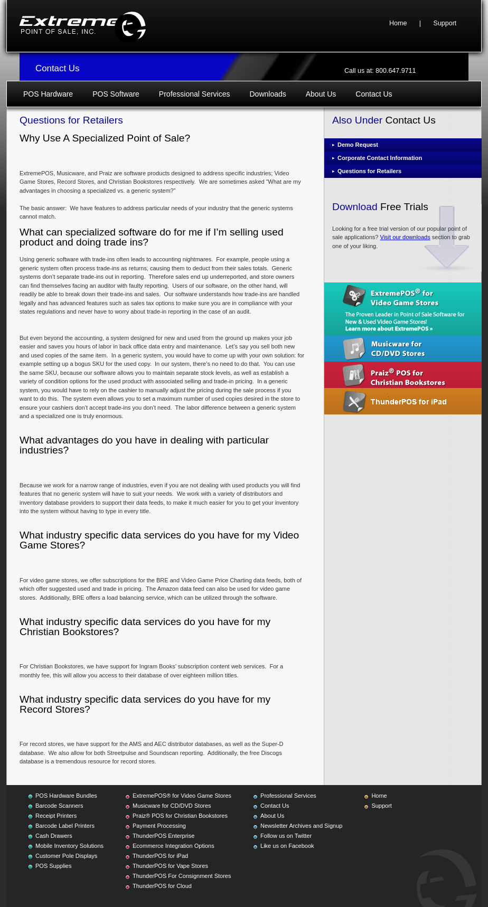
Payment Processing (159, 826)
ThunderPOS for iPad (160, 856)
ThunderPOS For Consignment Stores (182, 876)
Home (398, 23)
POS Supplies (53, 866)
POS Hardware (48, 94)
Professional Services (194, 94)
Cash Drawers (53, 836)
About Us (321, 94)
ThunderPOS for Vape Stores (170, 866)
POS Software (115, 94)
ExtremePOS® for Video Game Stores (182, 795)
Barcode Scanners (59, 805)
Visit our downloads (405, 237)
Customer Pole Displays (66, 856)
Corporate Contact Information (379, 158)
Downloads (267, 94)
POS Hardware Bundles (66, 795)
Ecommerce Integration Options (173, 846)
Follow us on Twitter (286, 836)
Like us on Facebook (287, 846)
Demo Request (357, 144)
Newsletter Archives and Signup (301, 826)
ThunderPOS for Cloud (162, 886)
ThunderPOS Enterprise (163, 836)
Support (445, 23)
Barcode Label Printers (65, 826)
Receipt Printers (56, 815)
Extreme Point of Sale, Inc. (82, 25)
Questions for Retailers (369, 171)
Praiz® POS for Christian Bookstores (180, 815)
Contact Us (373, 94)
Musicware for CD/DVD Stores (172, 805)
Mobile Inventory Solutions (69, 846)
